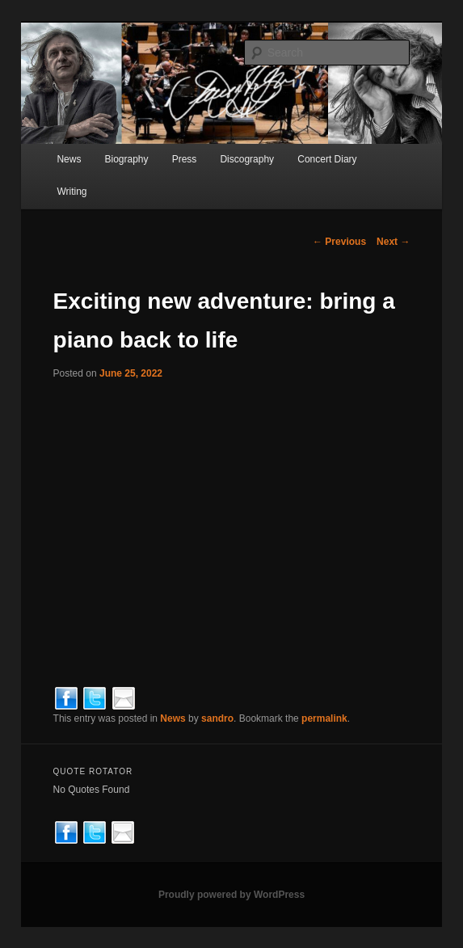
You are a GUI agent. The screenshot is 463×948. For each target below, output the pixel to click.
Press (184, 159)
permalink (324, 718)
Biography (127, 159)
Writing (71, 191)
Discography (247, 159)
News (69, 159)
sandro (217, 718)
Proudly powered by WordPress (231, 894)
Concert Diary (326, 159)
